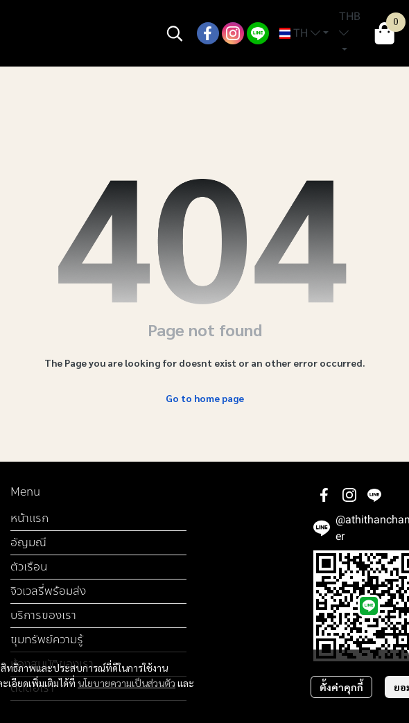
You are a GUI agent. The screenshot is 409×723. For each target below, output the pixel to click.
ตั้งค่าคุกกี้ (341, 687)
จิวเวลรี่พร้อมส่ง (48, 591)
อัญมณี (28, 542)
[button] (174, 33)
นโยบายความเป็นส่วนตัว (126, 683)
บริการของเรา (43, 615)
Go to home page (205, 398)
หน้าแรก (29, 518)
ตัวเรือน (28, 566)
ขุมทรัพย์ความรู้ (46, 639)
